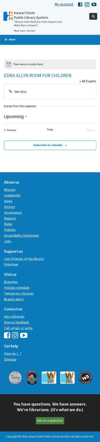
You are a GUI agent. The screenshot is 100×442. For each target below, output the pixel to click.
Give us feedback (16, 322)
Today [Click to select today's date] (50, 129)
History (9, 206)
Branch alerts (14, 299)
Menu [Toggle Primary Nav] (10, 39)
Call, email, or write (18, 328)
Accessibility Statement (21, 235)
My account (63, 4)
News (8, 201)
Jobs (7, 241)
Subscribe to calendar (47, 145)
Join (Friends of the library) (24, 258)
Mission (9, 189)
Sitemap (10, 359)
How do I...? (12, 353)
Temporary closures (19, 293)
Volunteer (11, 264)
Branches (11, 282)
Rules (8, 224)
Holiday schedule (16, 287)
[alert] (50, 64)
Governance (13, 212)
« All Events (87, 81)
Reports (10, 218)
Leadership (12, 195)
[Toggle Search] (93, 16)
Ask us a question (50, 420)
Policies (10, 229)
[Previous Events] (10, 130)
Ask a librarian (14, 316)
